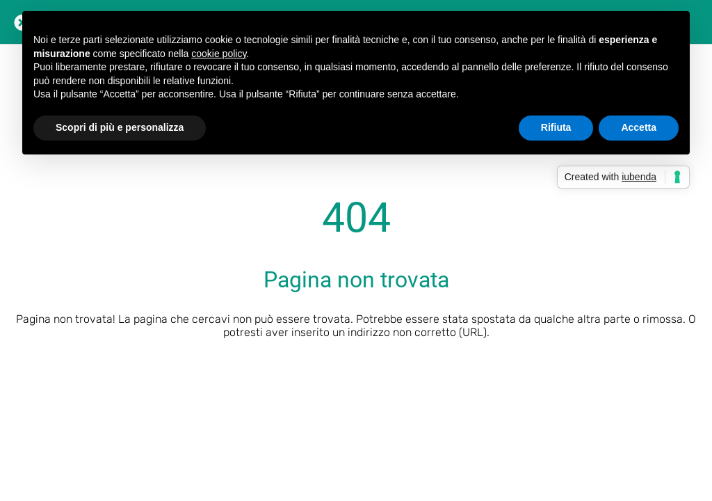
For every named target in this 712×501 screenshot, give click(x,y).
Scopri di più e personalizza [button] (120, 127)
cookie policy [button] (218, 53)
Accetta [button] (638, 127)
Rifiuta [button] (556, 127)
